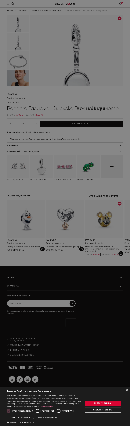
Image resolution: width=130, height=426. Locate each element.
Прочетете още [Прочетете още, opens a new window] (46, 406)
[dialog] (65, 406)
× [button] (127, 390)
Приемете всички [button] (102, 403)
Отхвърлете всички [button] (102, 410)
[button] (44, 422)
